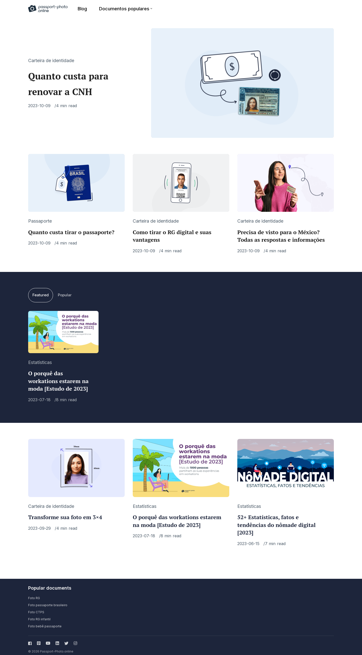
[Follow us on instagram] (74, 638)
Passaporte (40, 216)
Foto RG (34, 593)
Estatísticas (40, 357)
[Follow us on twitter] (66, 638)
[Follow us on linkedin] (57, 638)
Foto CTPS (36, 607)
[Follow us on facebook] (31, 638)
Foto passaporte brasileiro (47, 600)
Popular (65, 290)
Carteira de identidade (51, 58)
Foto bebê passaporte (45, 622)
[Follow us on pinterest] (38, 638)
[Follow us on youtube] (48, 638)
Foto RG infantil (39, 615)
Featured (40, 290)
